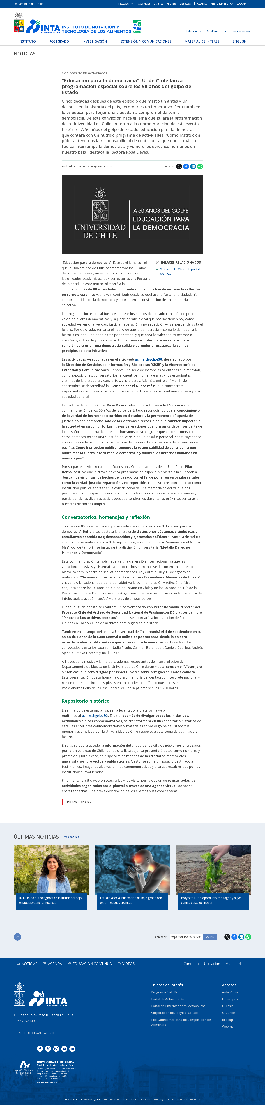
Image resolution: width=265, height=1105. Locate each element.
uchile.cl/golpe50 (148, 359)
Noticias (25, 53)
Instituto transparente (36, 1033)
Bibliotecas (186, 3)
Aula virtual (144, 3)
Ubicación (210, 963)
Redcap (227, 1020)
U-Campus (230, 999)
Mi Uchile (171, 3)
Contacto (189, 963)
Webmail (228, 1026)
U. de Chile (169, 1099)
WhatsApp (200, 166)
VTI (92, 1099)
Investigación (94, 41)
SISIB (86, 1099)
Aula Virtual (231, 992)
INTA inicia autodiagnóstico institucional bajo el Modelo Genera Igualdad (50, 900)
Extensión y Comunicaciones (145, 41)
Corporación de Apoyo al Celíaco (175, 1013)
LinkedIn (193, 166)
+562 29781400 (25, 1021)
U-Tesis (227, 1006)
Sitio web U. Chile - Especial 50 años (180, 271)
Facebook (186, 166)
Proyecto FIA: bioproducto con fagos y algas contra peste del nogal (211, 900)
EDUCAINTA (243, 3)
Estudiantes (193, 31)
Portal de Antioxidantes (168, 999)
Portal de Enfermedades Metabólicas (178, 1006)
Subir (18, 937)
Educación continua (95, 963)
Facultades (124, 3)
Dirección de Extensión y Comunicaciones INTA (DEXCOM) (133, 1099)
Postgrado (60, 41)
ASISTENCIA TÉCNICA (222, 3)
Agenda (57, 963)
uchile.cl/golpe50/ (96, 715)
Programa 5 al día (164, 992)
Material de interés (201, 41)
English (238, 41)
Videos (134, 963)
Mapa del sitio (236, 963)
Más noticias (72, 836)
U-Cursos (158, 3)
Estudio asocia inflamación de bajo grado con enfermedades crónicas (131, 900)
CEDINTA (202, 3)
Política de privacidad (188, 1099)
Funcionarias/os (241, 31)
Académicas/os (216, 31)
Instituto (28, 41)
